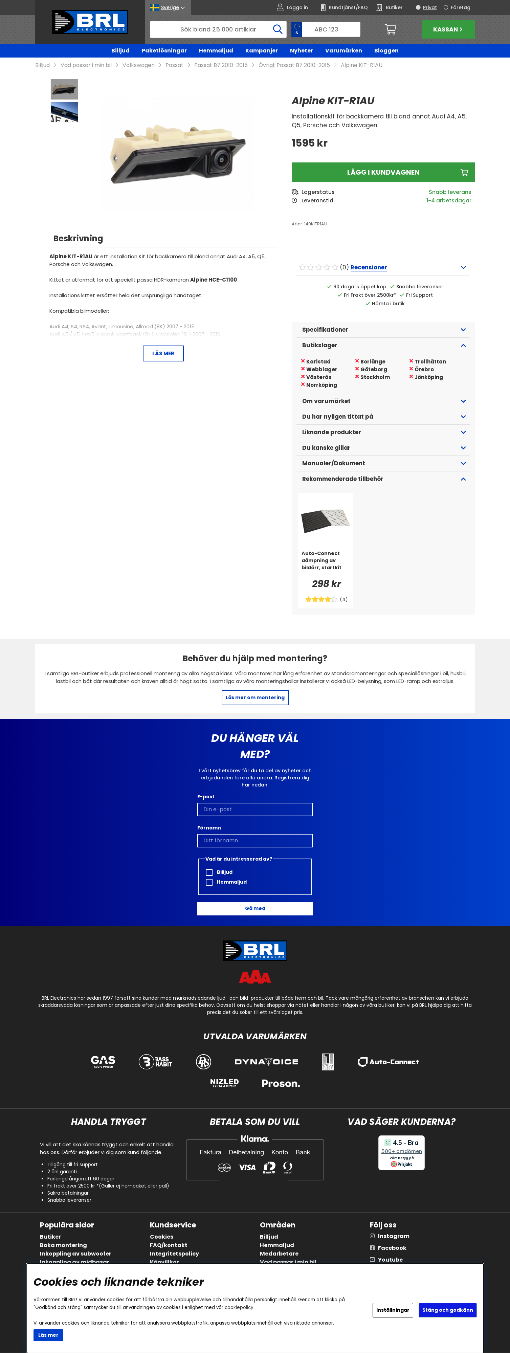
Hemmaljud (216, 50)
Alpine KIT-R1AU (361, 65)
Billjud (120, 50)
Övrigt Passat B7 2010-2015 (294, 65)
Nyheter (301, 50)
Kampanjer (261, 50)
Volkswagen (139, 65)
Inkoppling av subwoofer (75, 1254)
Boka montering (63, 1245)
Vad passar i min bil (86, 65)
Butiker (50, 1237)
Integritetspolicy (174, 1254)
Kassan (448, 29)
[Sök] (218, 29)
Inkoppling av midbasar (74, 1262)
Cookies (161, 1237)
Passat (174, 65)
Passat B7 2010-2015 (221, 65)
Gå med (255, 908)
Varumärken (343, 50)
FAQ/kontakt (168, 1245)
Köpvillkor (164, 1262)
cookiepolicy (239, 1307)
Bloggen (386, 50)
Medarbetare (279, 1254)
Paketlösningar (164, 50)
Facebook (392, 1248)
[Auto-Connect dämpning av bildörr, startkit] (325, 563)
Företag (460, 7)
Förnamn (209, 827)
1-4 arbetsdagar (448, 201)
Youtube (390, 1260)
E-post (206, 796)
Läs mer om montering (255, 697)
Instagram (393, 1236)
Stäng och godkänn (447, 1310)
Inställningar (392, 1310)
